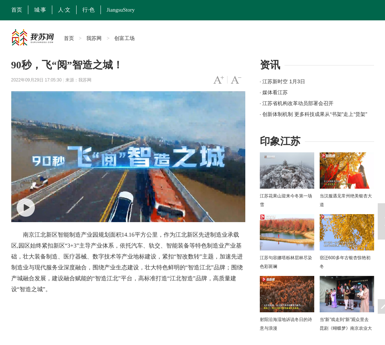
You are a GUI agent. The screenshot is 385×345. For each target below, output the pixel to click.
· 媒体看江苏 (274, 92)
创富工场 (124, 38)
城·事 (40, 10)
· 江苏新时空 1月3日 (282, 81)
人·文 (64, 10)
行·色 (88, 10)
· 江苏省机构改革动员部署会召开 (297, 103)
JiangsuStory (121, 10)
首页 (16, 10)
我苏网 (94, 38)
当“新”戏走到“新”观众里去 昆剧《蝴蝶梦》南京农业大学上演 (346, 328)
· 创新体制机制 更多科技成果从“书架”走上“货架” (313, 114)
